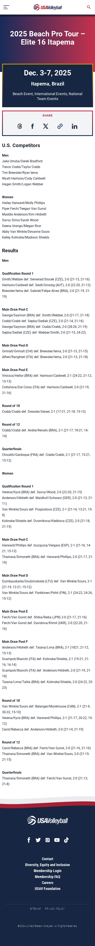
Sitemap (35, 908)
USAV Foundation (47, 888)
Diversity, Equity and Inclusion (47, 865)
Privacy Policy (55, 908)
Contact (47, 859)
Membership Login (47, 871)
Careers (47, 882)
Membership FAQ (47, 877)
